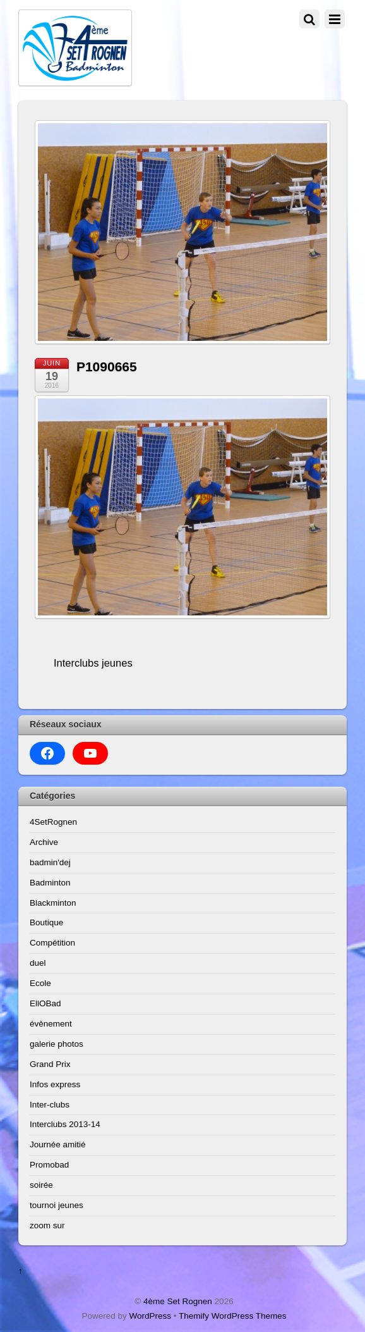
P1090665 (106, 366)
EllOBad (45, 1003)
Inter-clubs (49, 1104)
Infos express (55, 1084)
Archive (44, 842)
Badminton (50, 882)
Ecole (40, 983)
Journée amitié (58, 1144)
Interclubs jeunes (93, 663)
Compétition (52, 942)
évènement (51, 1023)
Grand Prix (50, 1064)
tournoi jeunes (56, 1205)
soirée (41, 1185)
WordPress (150, 1316)
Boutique (46, 922)
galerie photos (56, 1044)
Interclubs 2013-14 (65, 1124)
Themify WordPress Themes (233, 1316)
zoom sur (47, 1225)
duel (38, 963)
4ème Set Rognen (177, 1301)
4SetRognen (53, 822)
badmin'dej (50, 862)
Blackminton (53, 903)
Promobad (49, 1164)
